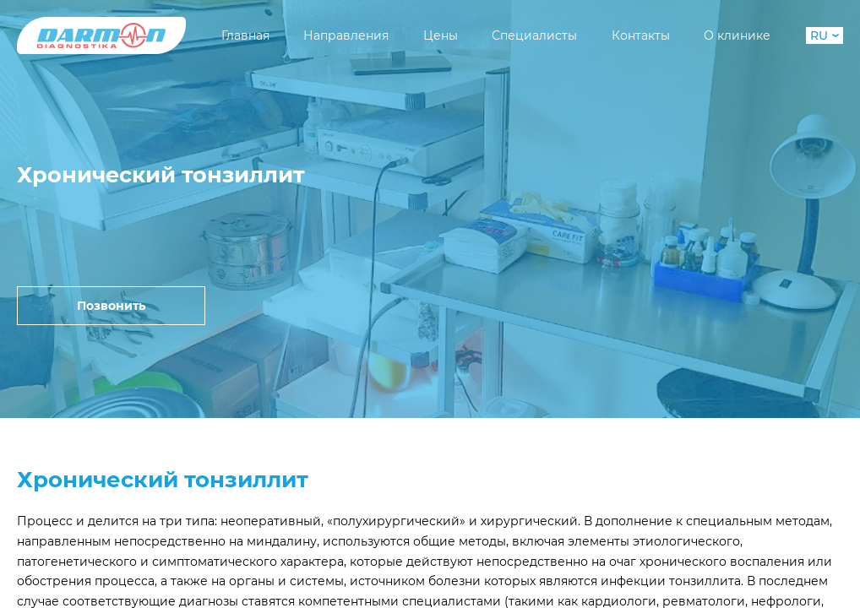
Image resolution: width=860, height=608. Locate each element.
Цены (440, 35)
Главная (245, 35)
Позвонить (111, 305)
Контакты (641, 35)
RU (824, 35)
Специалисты (534, 35)
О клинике (737, 35)
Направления (346, 35)
